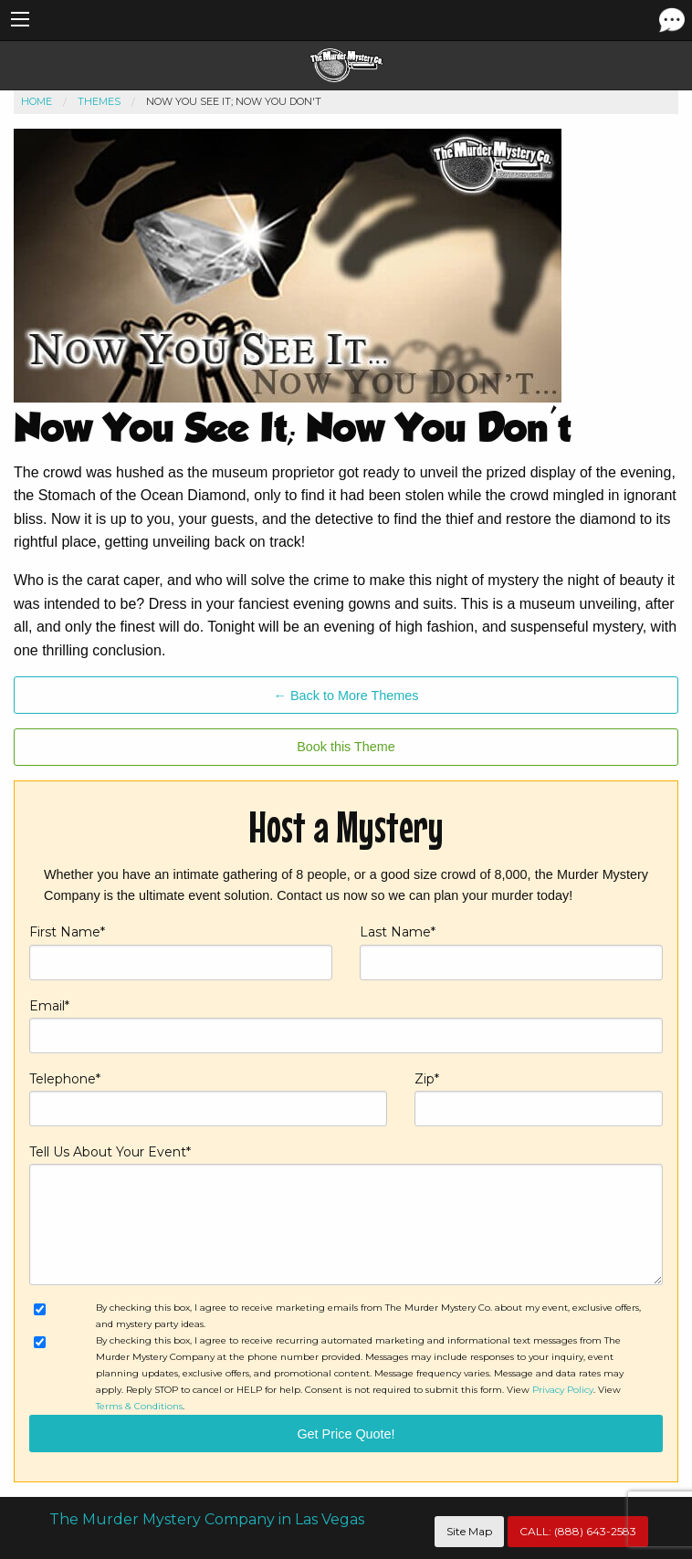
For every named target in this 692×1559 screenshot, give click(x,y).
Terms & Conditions (139, 1406)
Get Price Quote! (345, 1434)
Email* (346, 1025)
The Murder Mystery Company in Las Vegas (206, 1519)
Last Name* (511, 951)
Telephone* (208, 1098)
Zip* (538, 1098)
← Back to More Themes (346, 695)
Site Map (469, 1531)
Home (36, 101)
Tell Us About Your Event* (346, 1214)
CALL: (577, 1531)
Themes (99, 101)
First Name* (180, 951)
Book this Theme (346, 746)
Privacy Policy (562, 1390)
